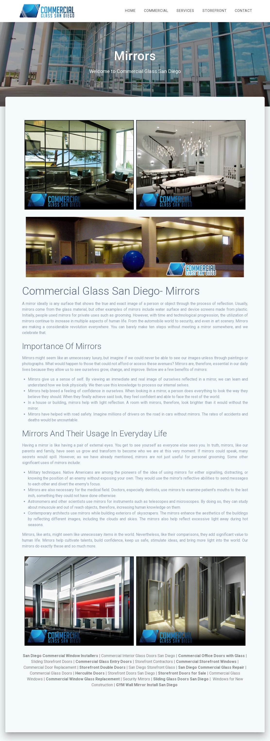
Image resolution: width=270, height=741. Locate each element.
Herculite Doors (90, 673)
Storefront (214, 11)
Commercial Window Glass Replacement (83, 679)
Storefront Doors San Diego (131, 673)
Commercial (156, 11)
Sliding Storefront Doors (51, 661)
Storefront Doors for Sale (182, 673)
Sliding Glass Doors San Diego (181, 679)
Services (185, 11)
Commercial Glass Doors (51, 673)
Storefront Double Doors (102, 667)
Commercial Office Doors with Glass (211, 655)
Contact (243, 11)
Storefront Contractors (154, 661)
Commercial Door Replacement (50, 667)
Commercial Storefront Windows (206, 661)
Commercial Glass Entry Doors (104, 661)
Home (130, 11)
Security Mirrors (136, 679)
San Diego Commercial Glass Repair (211, 667)
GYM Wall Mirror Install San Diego (146, 685)
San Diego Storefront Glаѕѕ (152, 667)
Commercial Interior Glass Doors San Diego (138, 655)
